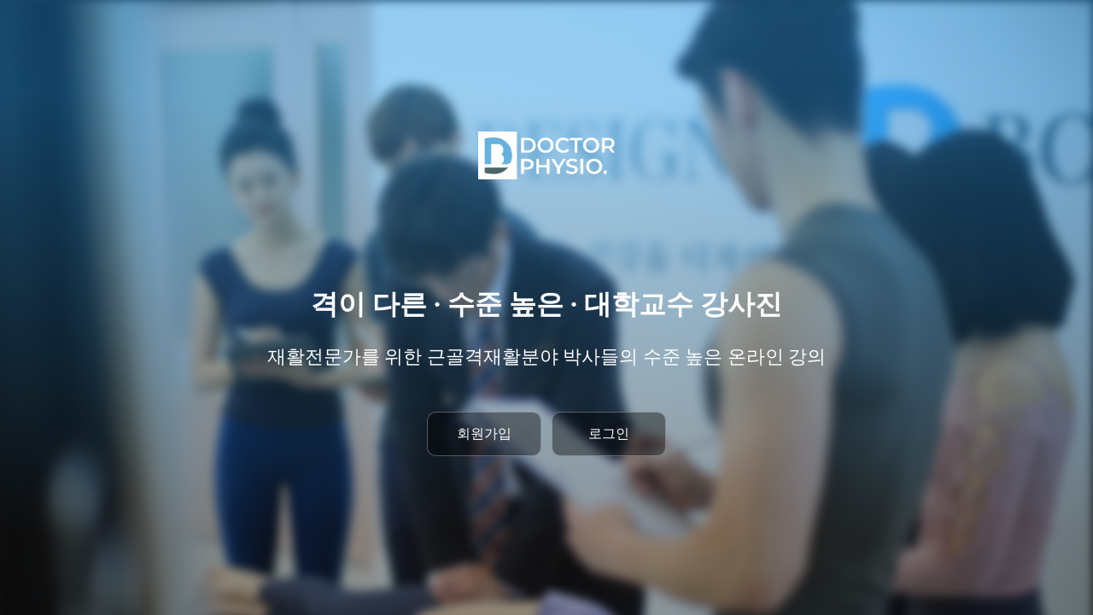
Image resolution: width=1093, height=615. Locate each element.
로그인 (608, 433)
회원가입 (484, 433)
